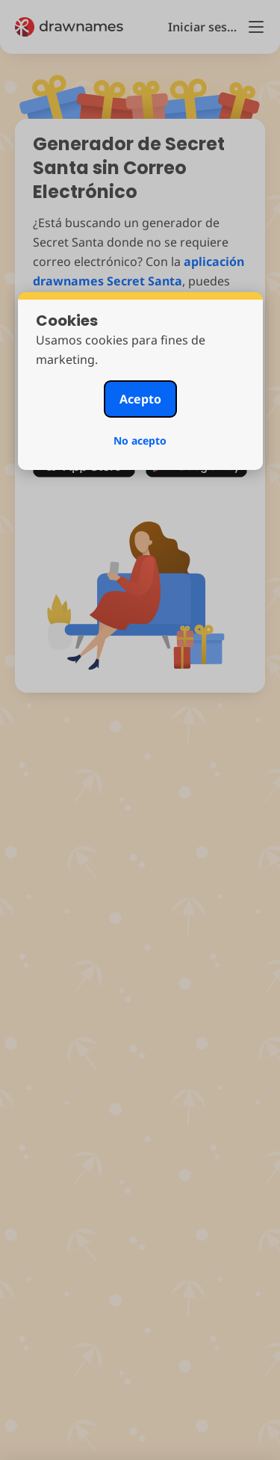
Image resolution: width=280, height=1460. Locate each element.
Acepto (140, 399)
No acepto (140, 440)
